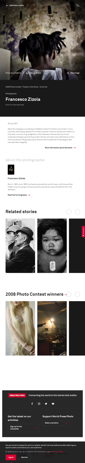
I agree (11, 457)
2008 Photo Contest (16, 5)
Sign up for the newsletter (16, 428)
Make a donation (51, 423)
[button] (68, 211)
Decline (24, 457)
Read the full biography (17, 195)
